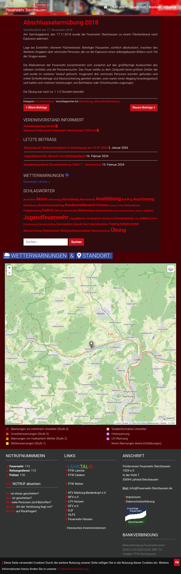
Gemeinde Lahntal (36, 181)
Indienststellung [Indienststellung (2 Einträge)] (103, 210)
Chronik (170, 7)
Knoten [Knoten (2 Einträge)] (107, 218)
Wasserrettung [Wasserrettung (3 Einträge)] (32, 230)
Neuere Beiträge (144, 107)
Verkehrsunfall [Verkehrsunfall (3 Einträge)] (129, 224)
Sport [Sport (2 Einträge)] (86, 224)
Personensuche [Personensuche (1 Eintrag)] (30, 224)
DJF (69, 510)
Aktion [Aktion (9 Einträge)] (41, 199)
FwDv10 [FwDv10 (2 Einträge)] (58, 210)
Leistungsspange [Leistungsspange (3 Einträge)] (123, 218)
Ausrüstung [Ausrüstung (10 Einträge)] (143, 199)
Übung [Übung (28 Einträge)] (118, 230)
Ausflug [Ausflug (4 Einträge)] (127, 199)
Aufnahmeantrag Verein (40, 126)
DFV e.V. (72, 506)
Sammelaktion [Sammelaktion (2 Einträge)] (64, 224)
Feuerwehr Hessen (78, 519)
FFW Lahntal (74, 470)
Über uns (118, 7)
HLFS (70, 514)
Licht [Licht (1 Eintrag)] (136, 218)
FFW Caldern (75, 475)
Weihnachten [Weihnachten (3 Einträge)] (51, 230)
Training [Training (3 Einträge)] (114, 224)
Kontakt (155, 7)
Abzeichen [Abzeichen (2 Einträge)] (29, 199)
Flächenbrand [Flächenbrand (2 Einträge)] (132, 205)
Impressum (132, 497)
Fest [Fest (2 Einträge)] (121, 205)
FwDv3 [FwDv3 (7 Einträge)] (47, 210)
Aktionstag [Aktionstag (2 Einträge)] (54, 199)
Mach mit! (138, 7)
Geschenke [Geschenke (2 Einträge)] (70, 210)
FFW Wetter (74, 484)
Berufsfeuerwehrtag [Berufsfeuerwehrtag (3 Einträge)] (51, 205)
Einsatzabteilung (44, 101)
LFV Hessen (74, 501)
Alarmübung (85, 101)
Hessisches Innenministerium (85, 528)
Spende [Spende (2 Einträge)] (78, 224)
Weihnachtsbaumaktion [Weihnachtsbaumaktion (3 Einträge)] (76, 230)
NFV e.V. (72, 497)
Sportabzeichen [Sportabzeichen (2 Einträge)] (99, 224)
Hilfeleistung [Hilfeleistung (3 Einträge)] (85, 210)
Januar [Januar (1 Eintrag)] (139, 211)
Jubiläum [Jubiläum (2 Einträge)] (148, 210)
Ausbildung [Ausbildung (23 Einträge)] (108, 199)
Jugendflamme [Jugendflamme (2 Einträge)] (77, 218)
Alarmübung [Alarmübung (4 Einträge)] (70, 199)
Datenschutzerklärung (72, 569)
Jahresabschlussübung (106, 101)
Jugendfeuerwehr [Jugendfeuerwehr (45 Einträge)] (45, 217)
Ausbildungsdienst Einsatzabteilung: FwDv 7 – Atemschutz (62, 164)
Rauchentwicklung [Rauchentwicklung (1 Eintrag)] (47, 224)
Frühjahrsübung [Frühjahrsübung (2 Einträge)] (32, 210)
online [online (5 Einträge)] (144, 218)
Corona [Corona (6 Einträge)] (102, 205)
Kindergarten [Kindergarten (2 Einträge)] (94, 218)
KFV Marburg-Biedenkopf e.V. (85, 492)
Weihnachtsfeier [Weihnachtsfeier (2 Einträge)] (100, 230)
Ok (177, 562)
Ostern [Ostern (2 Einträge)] (153, 218)
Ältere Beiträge (36, 107)
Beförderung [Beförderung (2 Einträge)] (30, 205)
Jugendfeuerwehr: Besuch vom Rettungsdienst (54, 156)
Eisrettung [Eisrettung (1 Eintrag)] (113, 205)
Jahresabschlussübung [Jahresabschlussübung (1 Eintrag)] (124, 211)
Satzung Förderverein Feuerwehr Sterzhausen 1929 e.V (61, 130)
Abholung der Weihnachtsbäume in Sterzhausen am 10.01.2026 (66, 147)
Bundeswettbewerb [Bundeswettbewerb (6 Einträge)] (80, 205)
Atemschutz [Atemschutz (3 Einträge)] (87, 199)
